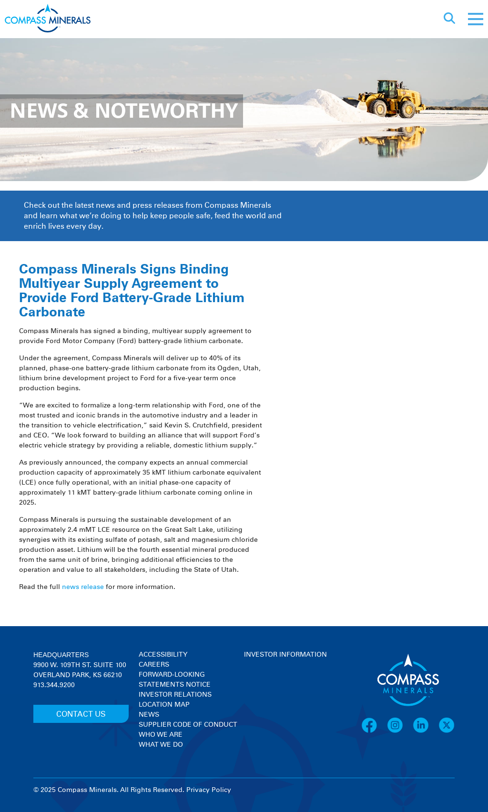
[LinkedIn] (425, 731)
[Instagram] (400, 731)
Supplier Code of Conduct (188, 724)
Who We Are (161, 734)
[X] (446, 731)
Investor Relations (175, 694)
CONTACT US (81, 714)
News (149, 714)
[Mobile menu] (475, 19)
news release (83, 587)
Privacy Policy (208, 790)
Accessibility (163, 654)
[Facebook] (374, 731)
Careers (154, 664)
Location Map (164, 704)
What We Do (161, 744)
